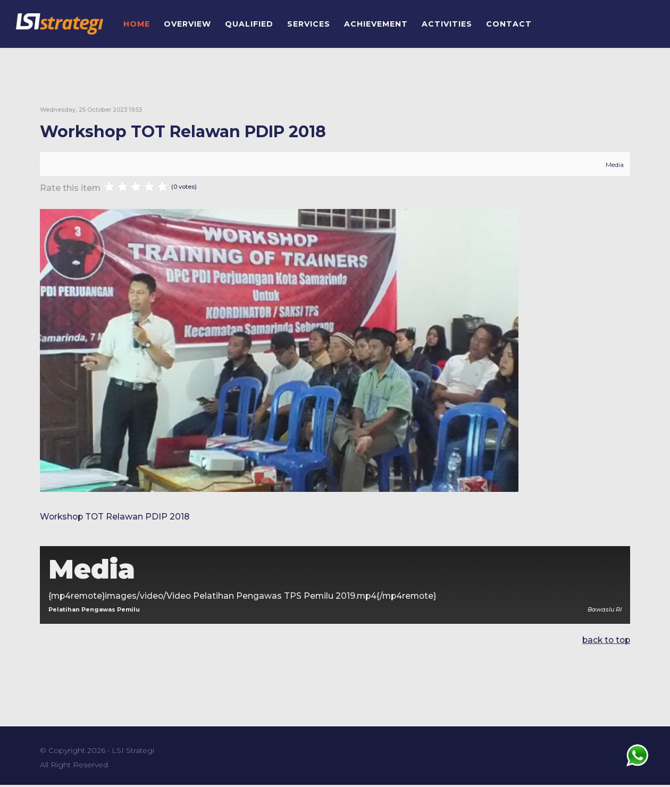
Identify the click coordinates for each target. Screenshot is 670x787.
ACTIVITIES (447, 24)
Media (615, 165)
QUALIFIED (249, 24)
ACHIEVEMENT (376, 24)
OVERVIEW (187, 24)
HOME (136, 24)
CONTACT (509, 24)
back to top (605, 642)
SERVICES (308, 24)
